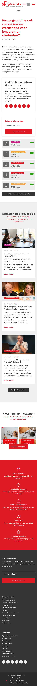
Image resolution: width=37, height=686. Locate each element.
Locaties (5, 646)
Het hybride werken (8, 615)
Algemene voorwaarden (10, 636)
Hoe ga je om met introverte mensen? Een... (16, 255)
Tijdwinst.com (20, 675)
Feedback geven (7, 605)
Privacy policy (6, 651)
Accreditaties (6, 638)
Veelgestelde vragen (8, 656)
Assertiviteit (6, 620)
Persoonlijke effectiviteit (10, 613)
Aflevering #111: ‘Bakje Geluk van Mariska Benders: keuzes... (18, 308)
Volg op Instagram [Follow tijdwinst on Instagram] (18, 447)
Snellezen (5, 610)
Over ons (5, 648)
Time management (8, 600)
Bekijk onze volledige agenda (18, 194)
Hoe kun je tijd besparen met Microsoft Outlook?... (16, 361)
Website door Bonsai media (18, 683)
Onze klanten (6, 641)
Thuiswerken (6, 623)
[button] (9, 435)
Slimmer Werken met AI (10, 602)
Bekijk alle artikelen (18, 390)
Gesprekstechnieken (9, 607)
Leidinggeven (6, 618)
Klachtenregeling (7, 643)
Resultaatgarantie (8, 653)
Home (18, 11)
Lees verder (9, 274)
